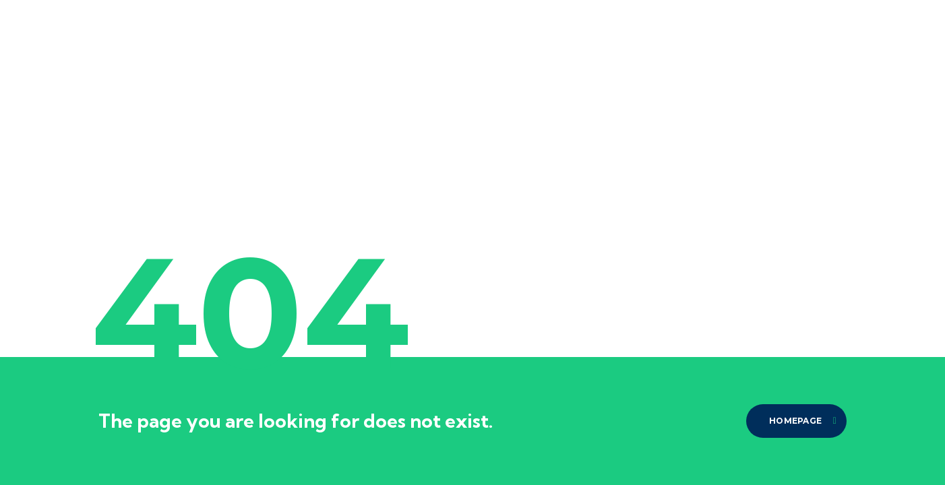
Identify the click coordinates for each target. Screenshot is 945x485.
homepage (802, 421)
